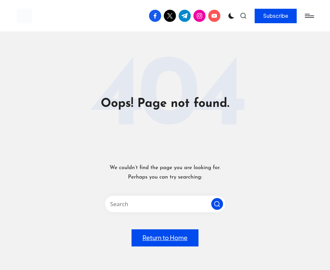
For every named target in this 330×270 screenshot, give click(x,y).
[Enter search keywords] (165, 204)
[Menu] (309, 15)
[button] (276, 16)
